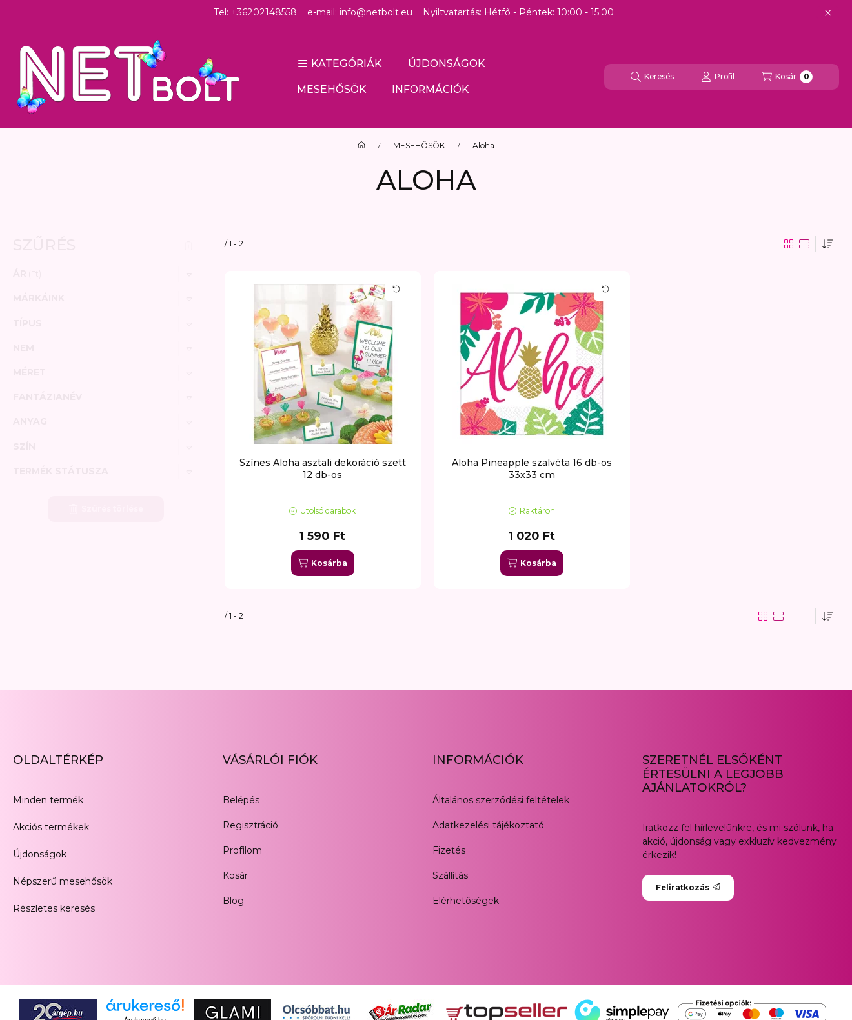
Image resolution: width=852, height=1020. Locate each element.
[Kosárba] (322, 563)
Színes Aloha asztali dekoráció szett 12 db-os (322, 468)
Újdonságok (39, 854)
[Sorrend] (827, 244)
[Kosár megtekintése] (787, 77)
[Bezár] (828, 12)
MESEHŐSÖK (331, 89)
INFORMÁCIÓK (430, 89)
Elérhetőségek (465, 900)
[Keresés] (652, 77)
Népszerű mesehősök (62, 881)
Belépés (241, 800)
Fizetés (448, 850)
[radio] (804, 244)
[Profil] (717, 77)
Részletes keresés (54, 908)
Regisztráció (250, 825)
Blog (233, 900)
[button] (339, 64)
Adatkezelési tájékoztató (488, 825)
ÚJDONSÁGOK (446, 63)
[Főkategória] (361, 145)
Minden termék (48, 800)
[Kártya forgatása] (396, 289)
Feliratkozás (688, 887)
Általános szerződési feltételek (500, 800)
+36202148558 (264, 12)
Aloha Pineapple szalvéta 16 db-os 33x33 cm (532, 468)
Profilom (242, 850)
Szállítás (450, 875)
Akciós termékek (51, 827)
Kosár (235, 875)
